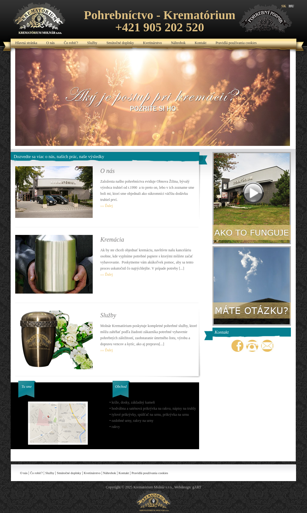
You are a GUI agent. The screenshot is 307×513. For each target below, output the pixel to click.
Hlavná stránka (26, 43)
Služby (92, 43)
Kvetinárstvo (152, 43)
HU (291, 6)
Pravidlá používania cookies (236, 43)
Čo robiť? (71, 43)
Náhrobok (178, 43)
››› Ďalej (106, 206)
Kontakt (200, 43)
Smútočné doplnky (120, 43)
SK (283, 6)
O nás (50, 43)
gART (196, 487)
